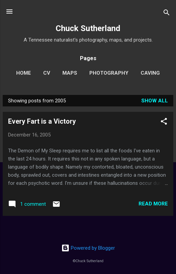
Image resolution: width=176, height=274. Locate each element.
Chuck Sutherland (88, 28)
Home (23, 73)
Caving (150, 73)
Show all (154, 101)
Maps (69, 73)
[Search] (167, 13)
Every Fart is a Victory (42, 121)
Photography (108, 73)
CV (46, 73)
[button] (164, 122)
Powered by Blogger (88, 248)
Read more (153, 204)
